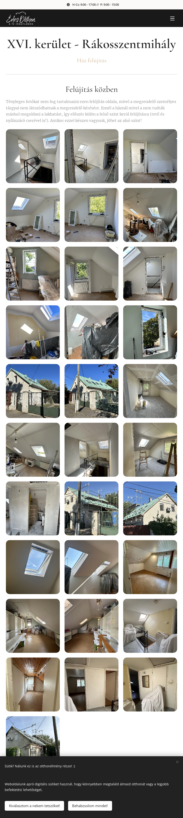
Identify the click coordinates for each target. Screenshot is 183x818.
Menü (172, 18)
